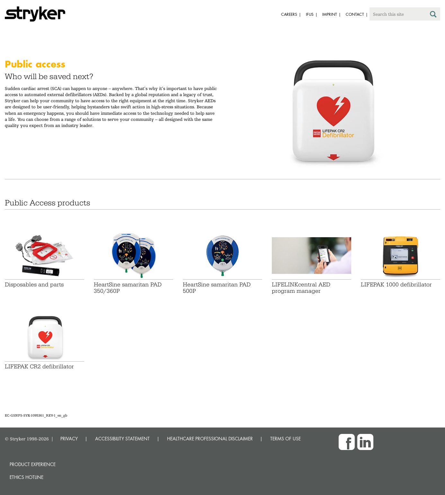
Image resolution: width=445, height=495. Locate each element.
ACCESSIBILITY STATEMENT (122, 439)
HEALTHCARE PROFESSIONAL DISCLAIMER (210, 439)
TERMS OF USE (285, 439)
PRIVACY (69, 439)
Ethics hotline (26, 477)
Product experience (33, 464)
